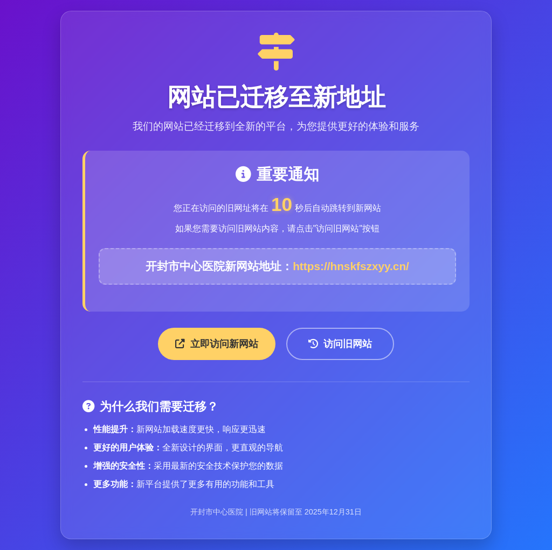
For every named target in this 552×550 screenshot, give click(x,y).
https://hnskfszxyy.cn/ (351, 266)
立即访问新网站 (216, 344)
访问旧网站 (340, 344)
